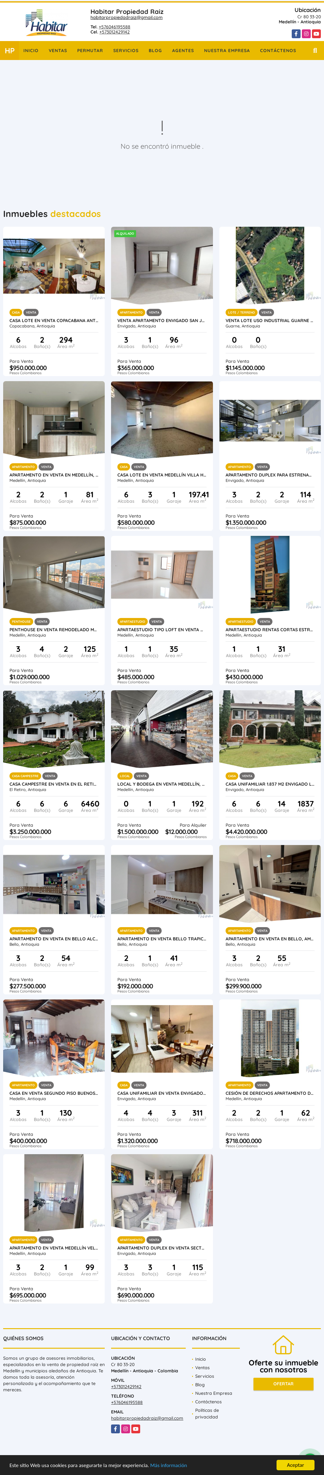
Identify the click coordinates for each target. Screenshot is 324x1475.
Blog (155, 50)
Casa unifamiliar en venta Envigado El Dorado (161, 1093)
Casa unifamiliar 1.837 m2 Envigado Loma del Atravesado (270, 784)
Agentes (183, 50)
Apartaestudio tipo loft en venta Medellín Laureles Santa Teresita (161, 629)
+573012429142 (114, 32)
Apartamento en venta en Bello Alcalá (53, 938)
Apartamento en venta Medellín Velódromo (53, 1247)
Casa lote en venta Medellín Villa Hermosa (161, 474)
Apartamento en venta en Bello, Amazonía (270, 938)
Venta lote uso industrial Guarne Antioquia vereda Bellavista (270, 320)
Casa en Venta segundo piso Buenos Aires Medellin (53, 1093)
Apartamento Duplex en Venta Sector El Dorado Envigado (161, 1247)
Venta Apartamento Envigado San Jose (161, 320)
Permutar (90, 50)
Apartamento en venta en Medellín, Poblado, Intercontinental (53, 474)
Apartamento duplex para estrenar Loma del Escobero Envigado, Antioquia (270, 474)
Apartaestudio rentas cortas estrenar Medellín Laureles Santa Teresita (270, 629)
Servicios (126, 50)
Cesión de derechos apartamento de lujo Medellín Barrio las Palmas (270, 1093)
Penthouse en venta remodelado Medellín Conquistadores (53, 629)
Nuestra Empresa (227, 50)
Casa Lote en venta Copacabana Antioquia (53, 320)
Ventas (58, 50)
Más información (168, 1466)
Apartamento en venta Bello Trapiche (161, 938)
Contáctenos (278, 50)
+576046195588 (114, 27)
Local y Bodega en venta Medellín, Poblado (161, 784)
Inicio (31, 50)
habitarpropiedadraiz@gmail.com (126, 17)
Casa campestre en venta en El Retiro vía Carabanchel (53, 784)
